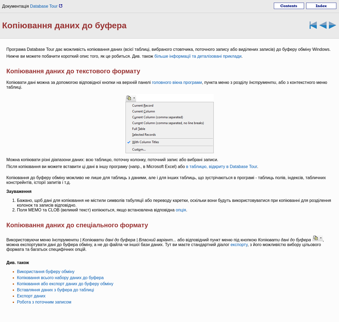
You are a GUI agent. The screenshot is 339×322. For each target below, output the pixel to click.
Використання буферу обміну (45, 271)
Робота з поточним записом (44, 302)
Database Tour (46, 6)
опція (181, 210)
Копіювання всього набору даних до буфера (60, 277)
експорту (238, 244)
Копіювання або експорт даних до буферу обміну (65, 284)
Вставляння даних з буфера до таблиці (55, 290)
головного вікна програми (177, 82)
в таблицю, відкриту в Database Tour (221, 166)
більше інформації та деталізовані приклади (198, 56)
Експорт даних (31, 296)
